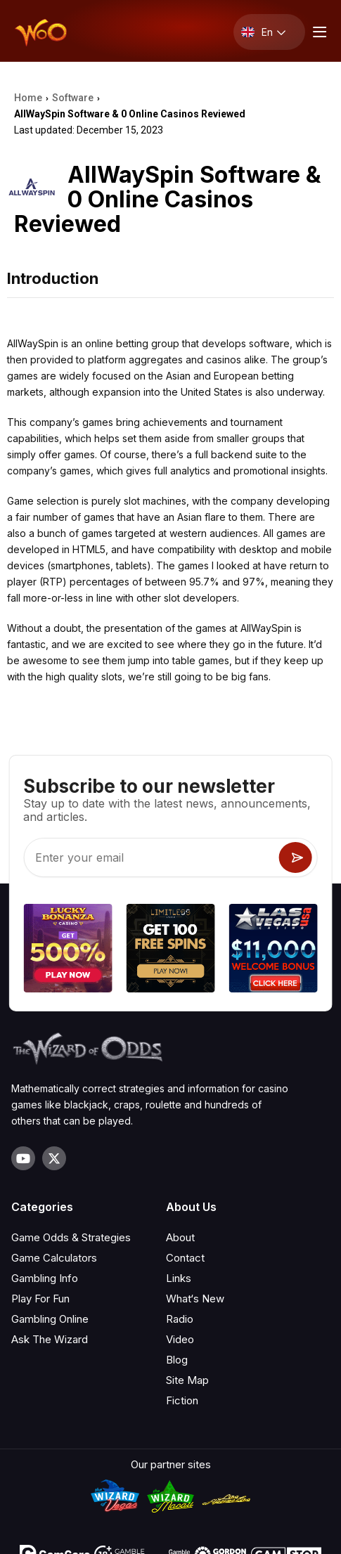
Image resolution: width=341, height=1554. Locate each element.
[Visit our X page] (54, 1158)
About (180, 1237)
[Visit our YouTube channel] (23, 1158)
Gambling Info (44, 1278)
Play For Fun (40, 1298)
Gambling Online (50, 1319)
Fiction (182, 1400)
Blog (177, 1359)
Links (178, 1278)
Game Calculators (54, 1257)
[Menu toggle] (317, 32)
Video (180, 1339)
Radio (179, 1319)
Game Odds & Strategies (71, 1237)
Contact (185, 1257)
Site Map (187, 1380)
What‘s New (195, 1298)
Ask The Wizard (49, 1339)
